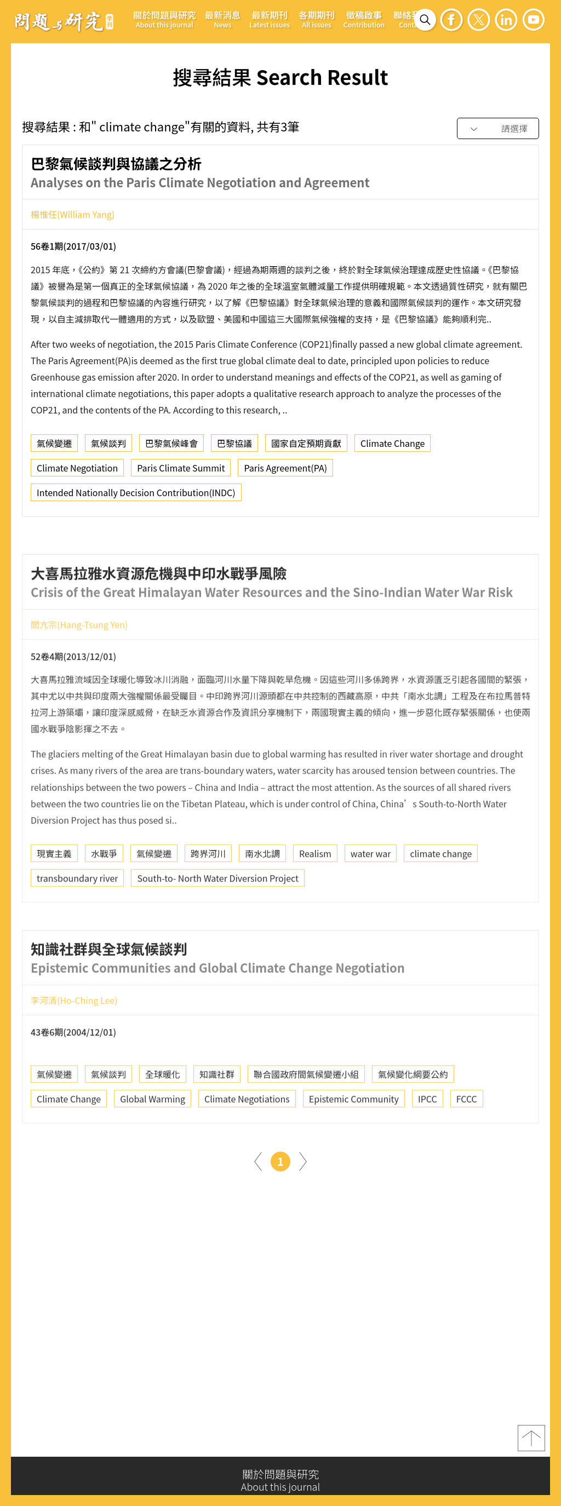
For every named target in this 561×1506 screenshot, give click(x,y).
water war (371, 887)
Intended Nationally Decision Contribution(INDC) (136, 496)
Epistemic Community (354, 1133)
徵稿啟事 (364, 19)
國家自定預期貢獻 (306, 447)
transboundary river (77, 912)
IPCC (427, 1133)
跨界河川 (208, 887)
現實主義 (54, 887)
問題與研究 (64, 21)
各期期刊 (317, 19)
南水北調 (262, 887)
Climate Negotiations (247, 1133)
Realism (315, 887)
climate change (441, 887)
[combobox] (498, 129)
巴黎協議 (234, 447)
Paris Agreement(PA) (285, 472)
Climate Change (392, 447)
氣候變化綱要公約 (413, 1108)
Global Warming (152, 1133)
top (531, 1443)
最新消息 (223, 19)
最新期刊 (269, 19)
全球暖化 (162, 1108)
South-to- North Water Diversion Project (218, 912)
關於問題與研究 (164, 19)
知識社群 (216, 1108)
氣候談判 (108, 447)
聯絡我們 (411, 19)
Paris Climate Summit (181, 472)
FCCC (466, 1133)
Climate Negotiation (77, 472)
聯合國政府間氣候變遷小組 (306, 1108)
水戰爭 (104, 887)
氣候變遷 (54, 447)
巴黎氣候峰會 (171, 447)
